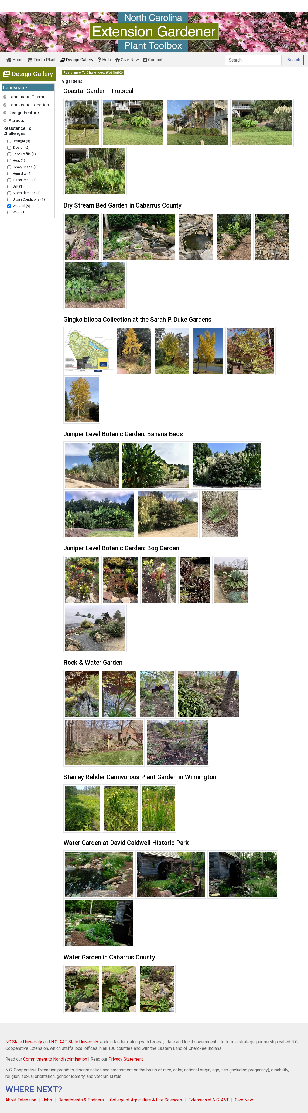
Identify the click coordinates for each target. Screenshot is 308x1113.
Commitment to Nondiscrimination (55, 1059)
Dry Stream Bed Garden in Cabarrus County (122, 205)
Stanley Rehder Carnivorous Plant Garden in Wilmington (139, 777)
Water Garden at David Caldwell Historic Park (126, 843)
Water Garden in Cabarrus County (109, 957)
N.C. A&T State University (74, 1041)
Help (104, 59)
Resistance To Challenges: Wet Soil (93, 72)
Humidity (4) (22, 173)
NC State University (23, 1041)
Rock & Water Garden (92, 662)
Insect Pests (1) (25, 180)
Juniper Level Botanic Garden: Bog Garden (121, 548)
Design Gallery (76, 59)
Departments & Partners (81, 1099)
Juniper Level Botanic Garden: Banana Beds (123, 434)
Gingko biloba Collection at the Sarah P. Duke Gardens (137, 319)
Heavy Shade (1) (25, 167)
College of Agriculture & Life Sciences (146, 1099)
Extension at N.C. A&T (208, 1099)
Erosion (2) (21, 147)
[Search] (253, 60)
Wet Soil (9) (21, 206)
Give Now (127, 59)
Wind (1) (19, 212)
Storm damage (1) (27, 193)
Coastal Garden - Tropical (98, 91)
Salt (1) (18, 186)
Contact (152, 59)
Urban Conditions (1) (29, 199)
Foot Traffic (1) (24, 154)
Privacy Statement (125, 1059)
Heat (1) (19, 160)
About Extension (20, 1099)
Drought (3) (21, 141)
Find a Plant (42, 59)
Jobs (47, 1099)
